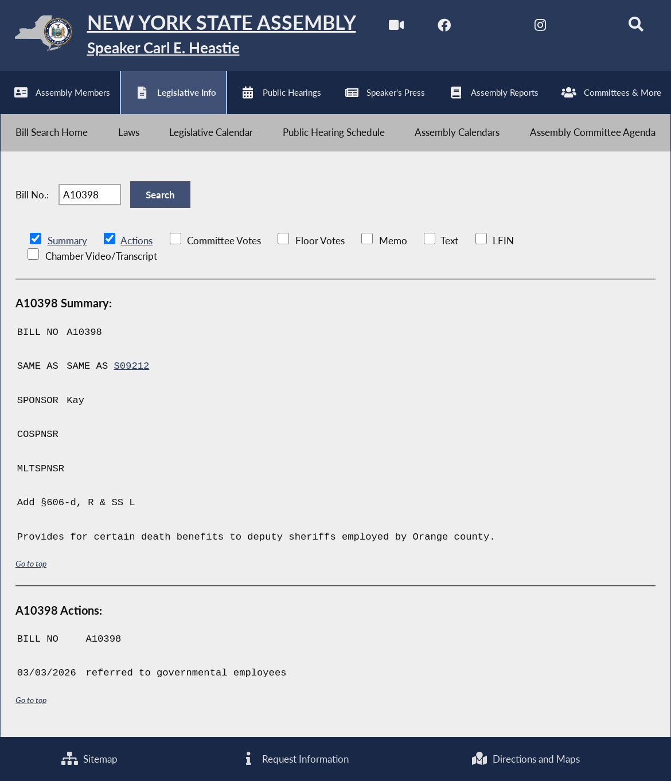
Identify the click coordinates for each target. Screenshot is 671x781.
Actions (136, 241)
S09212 (131, 366)
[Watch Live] (396, 28)
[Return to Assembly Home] (178, 35)
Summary (67, 241)
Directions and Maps (525, 759)
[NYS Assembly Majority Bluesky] (588, 28)
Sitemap (89, 759)
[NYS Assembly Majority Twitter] (492, 28)
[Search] (636, 28)
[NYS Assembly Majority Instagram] (540, 28)
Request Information (294, 759)
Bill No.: (32, 195)
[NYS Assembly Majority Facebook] (444, 28)
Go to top (30, 563)
